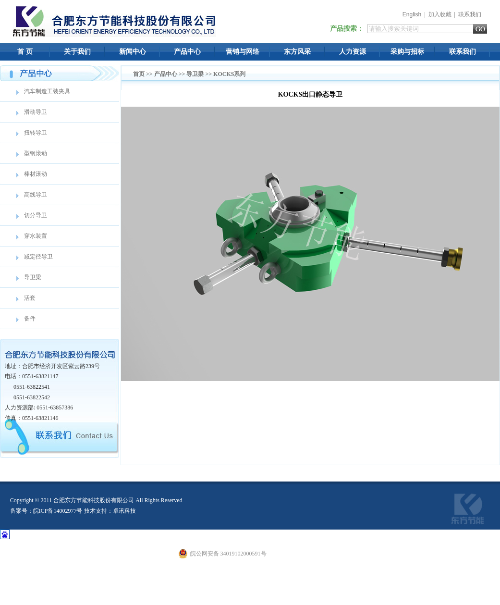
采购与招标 (407, 51)
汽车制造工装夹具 (47, 91)
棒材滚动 (35, 174)
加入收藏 (439, 14)
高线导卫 (35, 194)
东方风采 (297, 51)
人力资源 (352, 51)
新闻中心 (132, 51)
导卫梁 (32, 277)
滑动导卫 (35, 112)
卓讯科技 (124, 510)
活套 (30, 298)
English (411, 14)
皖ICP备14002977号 (58, 510)
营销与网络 (242, 51)
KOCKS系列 (229, 74)
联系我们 (469, 14)
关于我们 (77, 51)
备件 (30, 318)
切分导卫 (35, 215)
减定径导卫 (38, 256)
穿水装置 (35, 236)
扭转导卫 (35, 132)
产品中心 (187, 51)
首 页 (25, 51)
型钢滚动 (35, 153)
